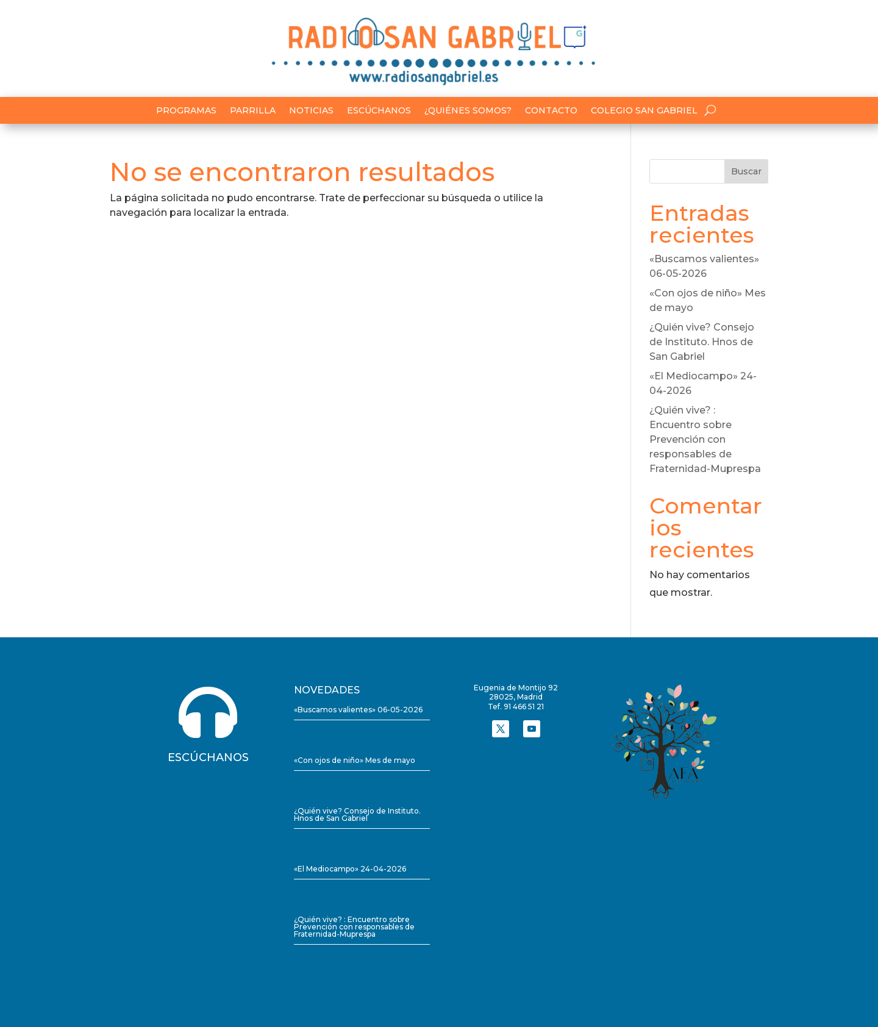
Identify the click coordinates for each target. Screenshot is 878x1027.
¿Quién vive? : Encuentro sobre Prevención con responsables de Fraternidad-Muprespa (705, 439)
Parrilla (253, 111)
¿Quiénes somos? (468, 111)
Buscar (746, 171)
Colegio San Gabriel (644, 111)
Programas (186, 111)
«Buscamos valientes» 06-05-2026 (358, 709)
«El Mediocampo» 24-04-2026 (350, 868)
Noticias (311, 111)
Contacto (551, 111)
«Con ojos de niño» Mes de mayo (354, 760)
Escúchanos (379, 111)
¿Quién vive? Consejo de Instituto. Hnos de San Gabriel (701, 341)
